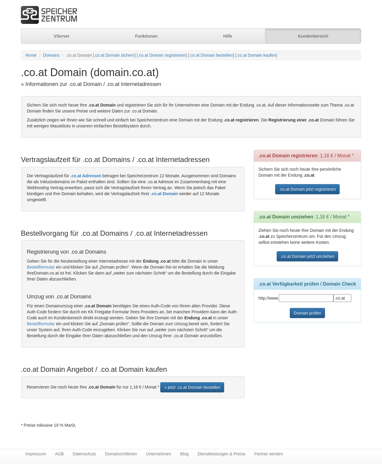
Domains (51, 55)
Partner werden (268, 453)
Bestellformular (41, 267)
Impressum (35, 453)
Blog (184, 453)
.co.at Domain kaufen (256, 55)
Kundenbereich (313, 36)
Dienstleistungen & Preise (221, 453)
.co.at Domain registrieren (162, 55)
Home (30, 55)
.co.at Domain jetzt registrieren (307, 189)
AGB (59, 453)
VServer (62, 36)
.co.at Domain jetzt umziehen (308, 256)
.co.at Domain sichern (114, 55)
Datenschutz (84, 453)
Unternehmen (158, 453)
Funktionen (146, 36)
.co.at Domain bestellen (211, 55)
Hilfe (227, 36)
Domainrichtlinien (121, 453)
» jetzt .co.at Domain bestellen (192, 387)
